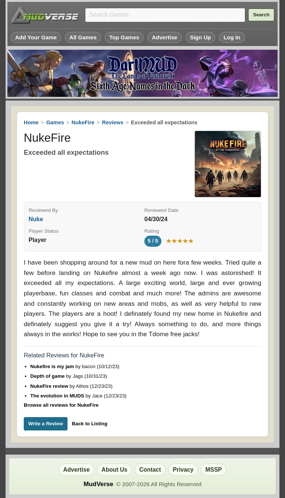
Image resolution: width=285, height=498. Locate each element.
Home (31, 122)
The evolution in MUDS (58, 396)
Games (55, 122)
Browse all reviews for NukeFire (61, 405)
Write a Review (45, 423)
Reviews (113, 122)
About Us (115, 469)
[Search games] (165, 15)
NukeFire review (50, 386)
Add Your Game (36, 37)
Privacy (183, 469)
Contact (150, 469)
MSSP (213, 469)
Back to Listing (90, 423)
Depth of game (48, 376)
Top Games (124, 37)
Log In (231, 37)
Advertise (164, 37)
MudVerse (98, 484)
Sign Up (200, 37)
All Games (83, 37)
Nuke (36, 219)
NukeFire (83, 122)
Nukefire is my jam (53, 366)
